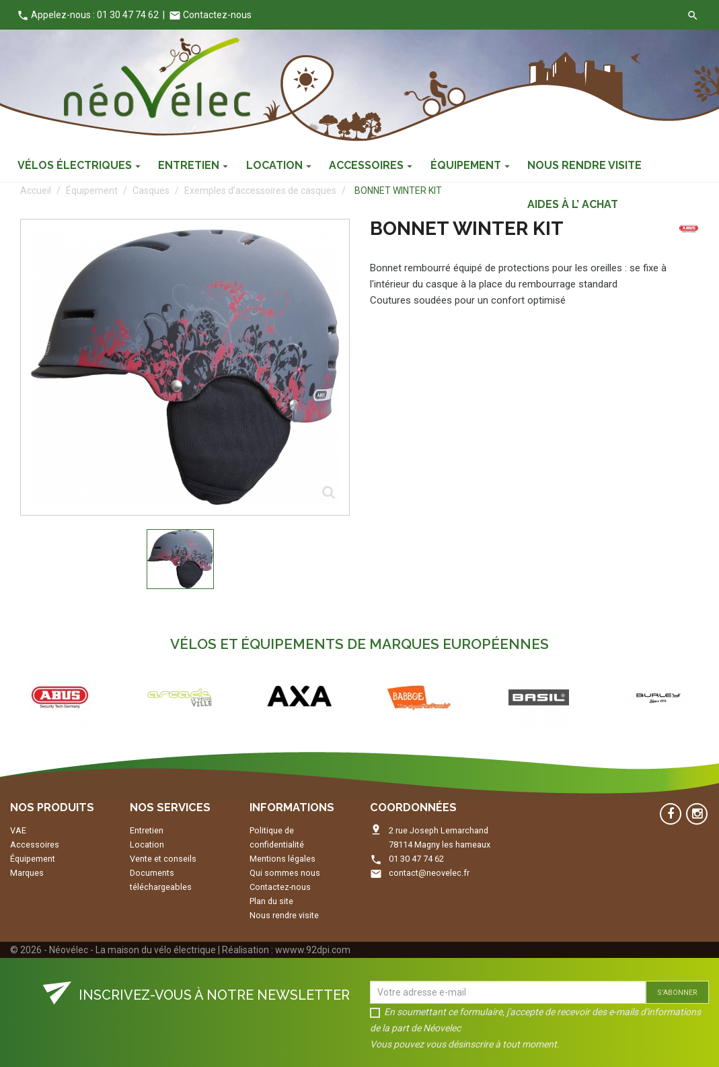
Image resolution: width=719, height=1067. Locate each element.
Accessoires (34, 844)
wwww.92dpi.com (312, 949)
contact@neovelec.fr (429, 873)
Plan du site (271, 901)
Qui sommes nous (285, 873)
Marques (27, 873)
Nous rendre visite (284, 915)
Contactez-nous (210, 14)
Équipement (32, 859)
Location (147, 844)
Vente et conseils (163, 859)
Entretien (146, 830)
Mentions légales (282, 859)
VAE (18, 830)
